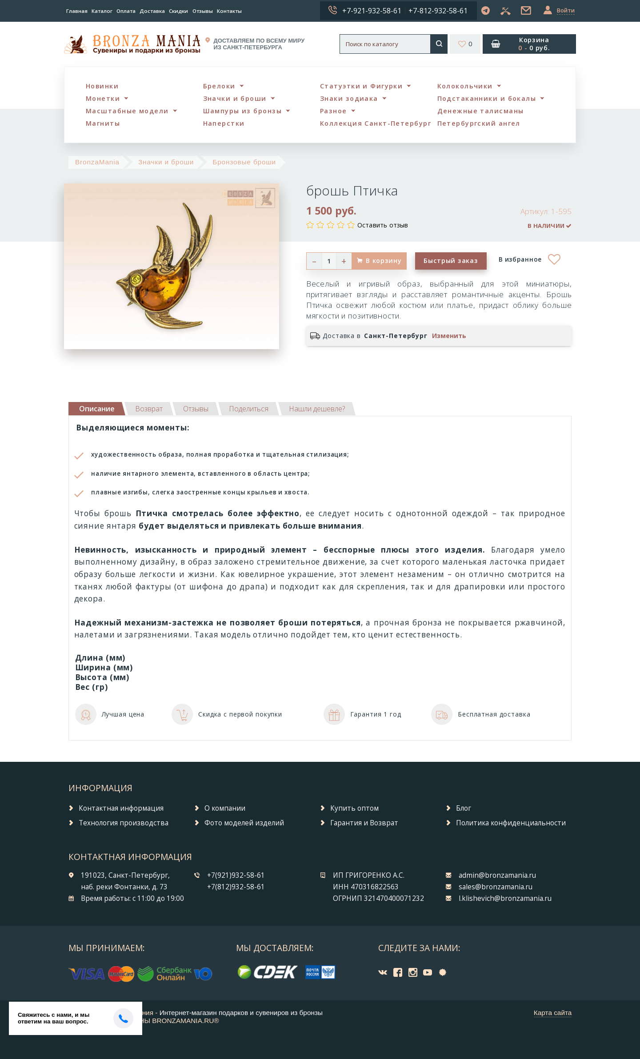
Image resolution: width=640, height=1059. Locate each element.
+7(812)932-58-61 (236, 887)
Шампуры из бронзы (242, 111)
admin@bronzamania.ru (497, 875)
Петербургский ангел (478, 123)
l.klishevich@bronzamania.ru (505, 898)
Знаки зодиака (349, 98)
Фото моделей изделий (244, 823)
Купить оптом (354, 808)
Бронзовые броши (244, 162)
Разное (333, 111)
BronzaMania (97, 162)
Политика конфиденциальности (511, 823)
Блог (463, 808)
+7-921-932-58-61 (371, 11)
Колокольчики (465, 86)
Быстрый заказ (451, 260)
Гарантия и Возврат (364, 823)
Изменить (449, 335)
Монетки (103, 98)
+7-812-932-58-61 (438, 11)
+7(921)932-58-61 (236, 875)
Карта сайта (553, 1012)
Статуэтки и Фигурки (361, 86)
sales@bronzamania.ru (495, 887)
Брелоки (219, 86)
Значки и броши (235, 98)
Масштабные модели (127, 111)
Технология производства (123, 823)
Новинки (102, 86)
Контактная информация (121, 808)
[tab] (148, 408)
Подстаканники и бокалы (486, 98)
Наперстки (224, 123)
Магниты (103, 123)
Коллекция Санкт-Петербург (375, 123)
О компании (224, 808)
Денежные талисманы (480, 111)
